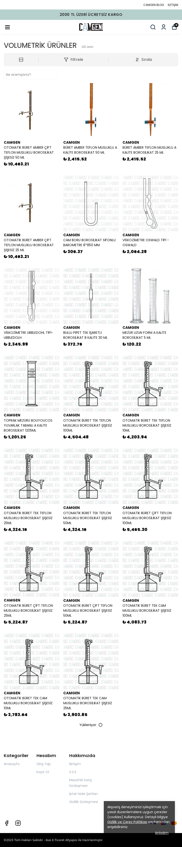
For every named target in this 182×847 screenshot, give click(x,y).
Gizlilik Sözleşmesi (83, 801)
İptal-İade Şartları (83, 793)
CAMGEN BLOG (153, 5)
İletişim (75, 764)
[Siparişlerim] (164, 27)
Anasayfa (11, 764)
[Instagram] (18, 823)
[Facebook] (6, 823)
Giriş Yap (43, 764)
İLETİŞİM (173, 5)
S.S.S (72, 772)
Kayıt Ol (42, 772)
